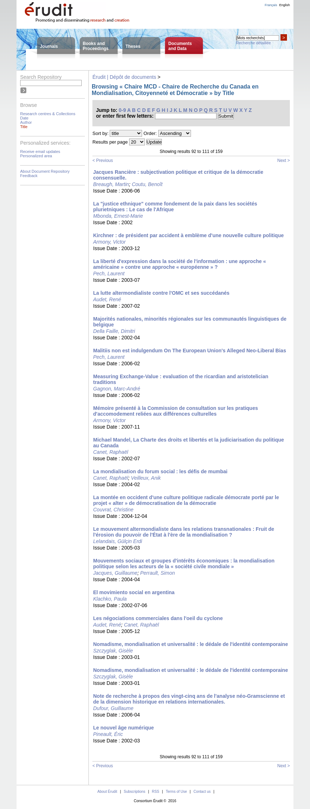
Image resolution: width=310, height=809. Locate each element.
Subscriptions (134, 792)
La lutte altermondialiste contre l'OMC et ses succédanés (161, 293)
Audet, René (107, 299)
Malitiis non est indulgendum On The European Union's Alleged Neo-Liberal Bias (189, 350)
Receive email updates (40, 151)
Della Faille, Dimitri (114, 331)
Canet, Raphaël (110, 452)
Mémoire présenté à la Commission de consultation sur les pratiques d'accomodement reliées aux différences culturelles (175, 411)
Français (271, 5)
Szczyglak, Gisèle (113, 651)
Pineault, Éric (108, 734)
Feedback (28, 175)
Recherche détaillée (253, 43)
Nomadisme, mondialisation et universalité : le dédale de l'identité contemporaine (190, 644)
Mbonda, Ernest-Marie (118, 216)
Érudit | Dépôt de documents (124, 77)
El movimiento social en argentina (133, 592)
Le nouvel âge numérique (123, 728)
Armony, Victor (109, 242)
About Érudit (107, 792)
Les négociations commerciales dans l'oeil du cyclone (158, 618)
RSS (155, 792)
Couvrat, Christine (113, 509)
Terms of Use (176, 792)
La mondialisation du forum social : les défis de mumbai (160, 471)
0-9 (122, 110)
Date (24, 118)
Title (23, 127)
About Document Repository (45, 171)
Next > (283, 160)
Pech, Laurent (108, 273)
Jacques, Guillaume (115, 573)
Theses (133, 46)
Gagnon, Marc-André (116, 389)
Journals (49, 46)
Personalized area (36, 156)
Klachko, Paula (110, 599)
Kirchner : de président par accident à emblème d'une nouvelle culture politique (188, 235)
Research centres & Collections (47, 114)
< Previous (102, 160)
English (284, 5)
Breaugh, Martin (111, 184)
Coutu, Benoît (147, 184)
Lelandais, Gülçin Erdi (117, 541)
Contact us (202, 792)
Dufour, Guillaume (113, 708)
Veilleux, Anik (146, 478)
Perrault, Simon (157, 573)
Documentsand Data (180, 46)
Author (26, 122)
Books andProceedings (96, 46)
